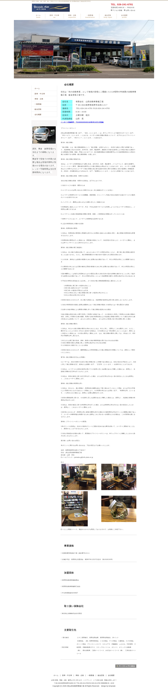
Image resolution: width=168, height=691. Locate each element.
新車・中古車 (54, 16)
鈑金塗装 (108, 16)
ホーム (38, 16)
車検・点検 (72, 16)
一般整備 (90, 16)
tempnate (112, 686)
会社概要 (124, 16)
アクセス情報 (117, 10)
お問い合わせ (130, 10)
